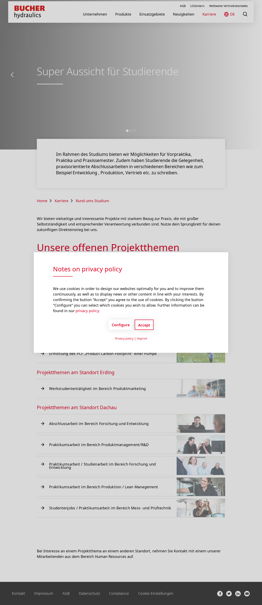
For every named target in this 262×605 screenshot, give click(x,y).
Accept (144, 325)
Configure (121, 324)
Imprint (142, 338)
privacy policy (87, 310)
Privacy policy (124, 338)
